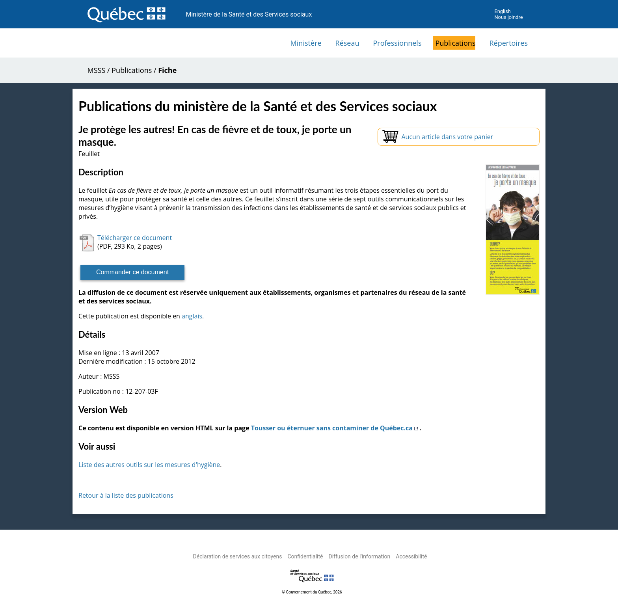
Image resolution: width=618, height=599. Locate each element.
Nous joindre (508, 17)
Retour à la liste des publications (125, 495)
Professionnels (397, 43)
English (502, 11)
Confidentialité (305, 556)
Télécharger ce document (134, 237)
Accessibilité (411, 556)
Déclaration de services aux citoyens (237, 556)
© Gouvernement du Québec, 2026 (312, 592)
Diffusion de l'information (359, 556)
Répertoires (508, 43)
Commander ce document (132, 272)
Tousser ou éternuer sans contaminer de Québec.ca (335, 428)
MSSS (96, 70)
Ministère (306, 43)
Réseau (347, 43)
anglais (192, 316)
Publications (455, 43)
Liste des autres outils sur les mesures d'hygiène (149, 464)
